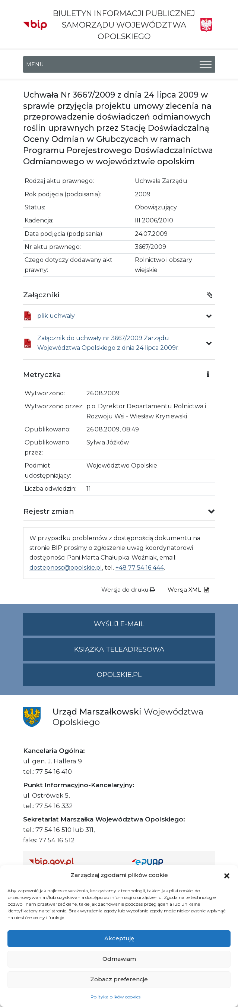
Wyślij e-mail (154, 627)
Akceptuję (119, 938)
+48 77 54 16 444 (139, 567)
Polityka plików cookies (115, 997)
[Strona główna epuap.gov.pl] (170, 861)
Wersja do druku (128, 589)
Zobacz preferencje (119, 979)
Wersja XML (188, 589)
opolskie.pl (119, 675)
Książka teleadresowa (119, 649)
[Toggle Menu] (206, 64)
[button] (227, 875)
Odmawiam (119, 958)
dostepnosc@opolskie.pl (65, 567)
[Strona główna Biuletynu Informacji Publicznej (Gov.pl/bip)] (74, 861)
